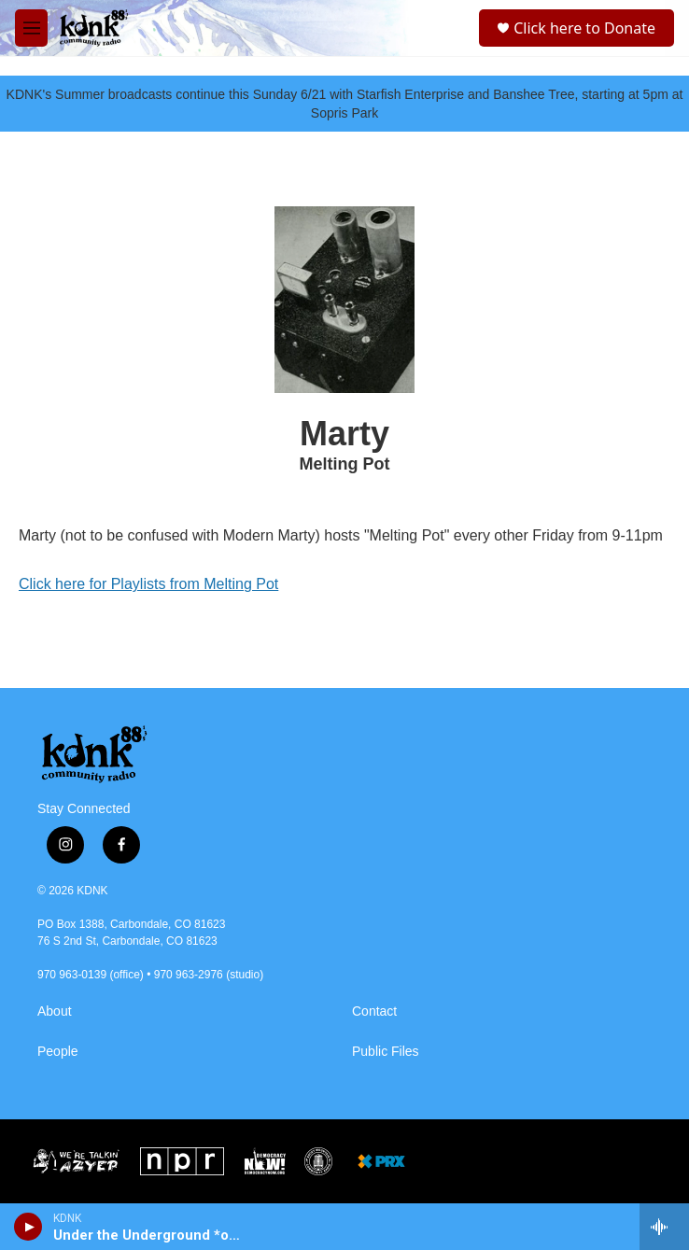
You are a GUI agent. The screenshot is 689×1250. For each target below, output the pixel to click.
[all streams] (664, 1226)
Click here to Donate (584, 28)
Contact (374, 1011)
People (57, 1052)
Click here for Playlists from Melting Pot (148, 584)
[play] (28, 1226)
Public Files (385, 1052)
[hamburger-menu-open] (31, 28)
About (54, 1011)
